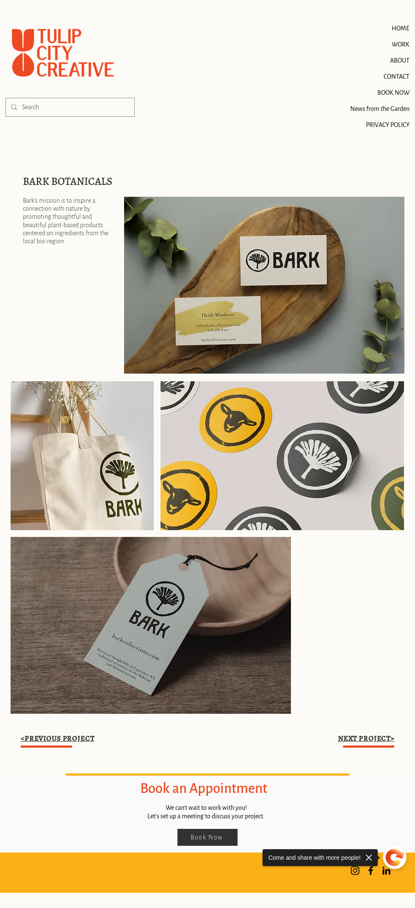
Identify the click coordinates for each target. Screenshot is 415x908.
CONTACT (396, 76)
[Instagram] (355, 870)
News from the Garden (396, 108)
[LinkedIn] (386, 870)
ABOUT (399, 60)
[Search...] (69, 107)
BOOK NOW (396, 92)
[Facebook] (370, 870)
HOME (400, 28)
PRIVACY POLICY (396, 124)
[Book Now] (207, 837)
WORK (400, 44)
